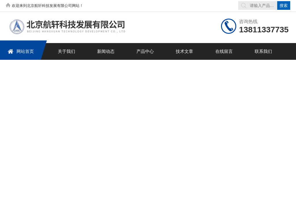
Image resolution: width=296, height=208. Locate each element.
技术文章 (184, 51)
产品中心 (145, 51)
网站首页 (21, 51)
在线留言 (224, 51)
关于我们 (66, 51)
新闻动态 (105, 51)
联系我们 (263, 51)
